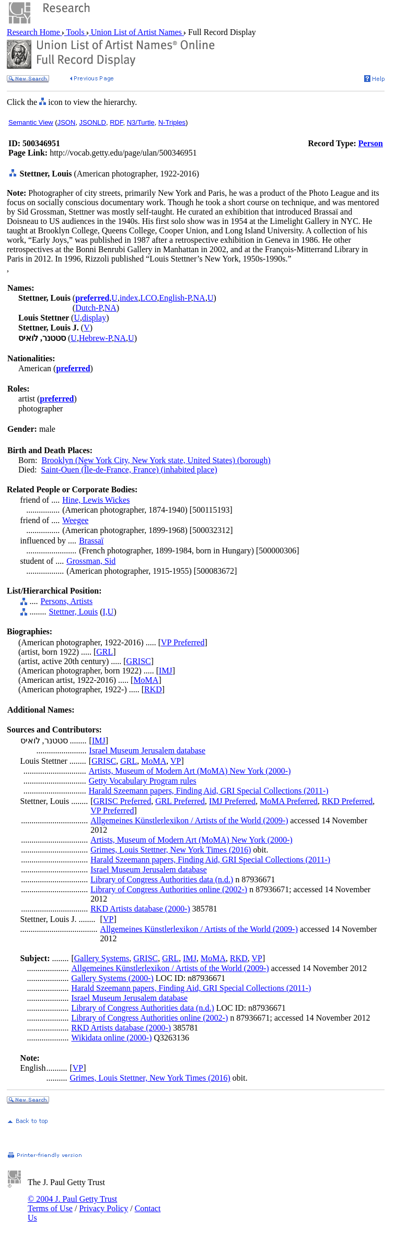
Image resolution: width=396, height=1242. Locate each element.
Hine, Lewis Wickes (96, 499)
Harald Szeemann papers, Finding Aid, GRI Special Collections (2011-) (209, 790)
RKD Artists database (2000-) (140, 908)
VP (175, 760)
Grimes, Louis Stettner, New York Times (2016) (170, 849)
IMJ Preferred (232, 801)
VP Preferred (182, 642)
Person (370, 143)
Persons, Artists (67, 601)
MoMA (145, 680)
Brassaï (91, 540)
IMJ (165, 670)
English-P (175, 297)
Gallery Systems (101, 958)
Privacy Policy (103, 1208)
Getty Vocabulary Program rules (142, 780)
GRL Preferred (180, 801)
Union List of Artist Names (136, 32)
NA (199, 297)
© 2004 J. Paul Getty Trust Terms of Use (72, 1203)
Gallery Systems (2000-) (112, 978)
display (94, 317)
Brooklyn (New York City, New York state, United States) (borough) (156, 460)
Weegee (75, 520)
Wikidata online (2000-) (111, 1037)
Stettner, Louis (73, 611)
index (129, 297)
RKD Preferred (347, 801)
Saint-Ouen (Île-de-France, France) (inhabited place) (129, 469)
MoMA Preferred (289, 801)
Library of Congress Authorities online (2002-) (168, 889)
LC (145, 297)
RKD (153, 689)
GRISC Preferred (123, 801)
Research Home (34, 32)
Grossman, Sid (90, 561)
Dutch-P (88, 307)
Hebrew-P (95, 338)
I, (105, 611)
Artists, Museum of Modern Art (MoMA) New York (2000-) (190, 770)
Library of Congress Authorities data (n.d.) (161, 879)
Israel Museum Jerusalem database (147, 750)
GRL (104, 651)
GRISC (138, 661)
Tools (75, 32)
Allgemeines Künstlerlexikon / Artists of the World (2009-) (189, 820)
